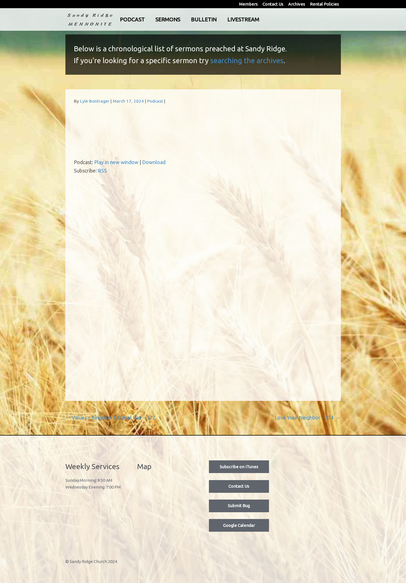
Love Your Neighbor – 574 (308, 417)
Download (154, 162)
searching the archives (247, 60)
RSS (102, 170)
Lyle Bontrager (94, 101)
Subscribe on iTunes (239, 466)
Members (248, 4)
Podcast (155, 19)
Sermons (191, 19)
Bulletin (227, 19)
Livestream (267, 19)
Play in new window (116, 162)
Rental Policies (324, 4)
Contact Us (272, 4)
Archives (296, 4)
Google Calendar (239, 525)
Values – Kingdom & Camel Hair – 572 (110, 417)
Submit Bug (239, 505)
